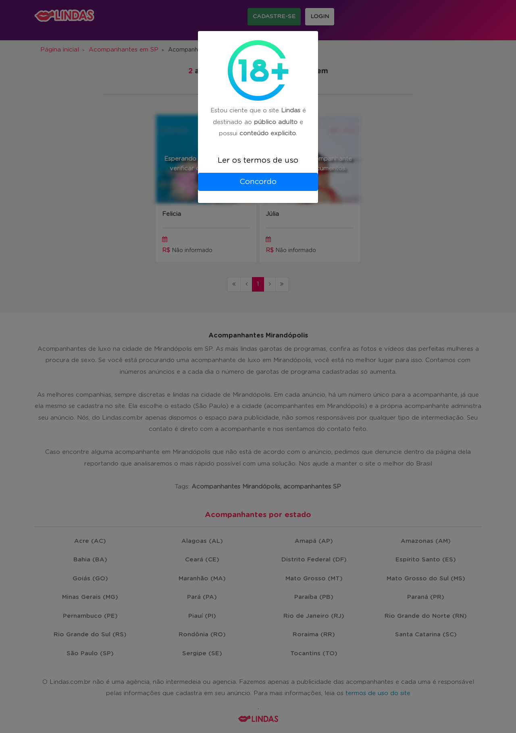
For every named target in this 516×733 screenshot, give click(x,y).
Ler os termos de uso (258, 160)
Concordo (258, 182)
